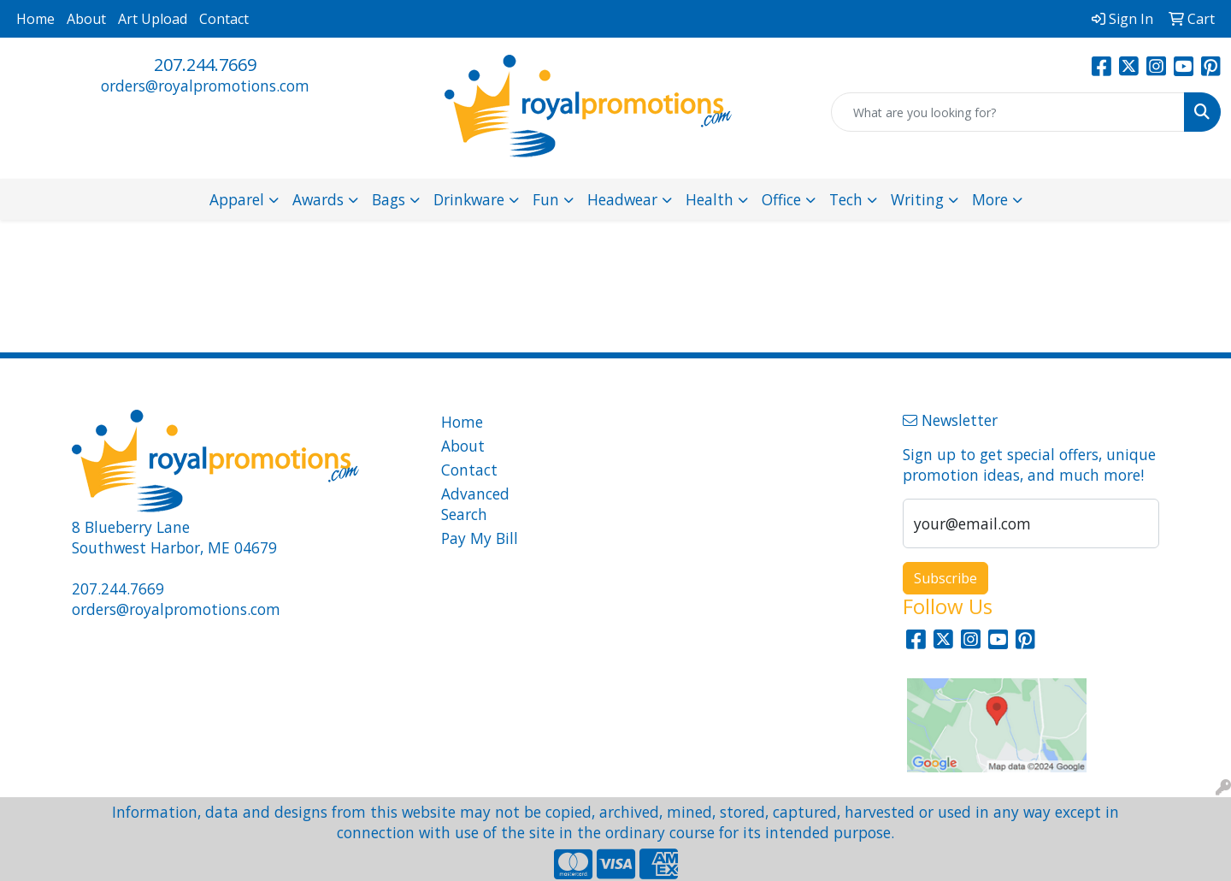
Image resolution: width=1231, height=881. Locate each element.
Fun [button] (546, 199)
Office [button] (781, 199)
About (86, 18)
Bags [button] (388, 199)
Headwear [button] (622, 199)
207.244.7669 (205, 64)
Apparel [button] (236, 199)
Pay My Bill (479, 538)
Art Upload (152, 18)
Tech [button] (846, 199)
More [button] (990, 199)
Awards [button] (318, 199)
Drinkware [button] (468, 199)
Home (35, 18)
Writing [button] (917, 199)
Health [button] (709, 199)
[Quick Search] (1008, 112)
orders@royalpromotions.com (205, 85)
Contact (224, 18)
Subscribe (945, 578)
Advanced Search (475, 503)
